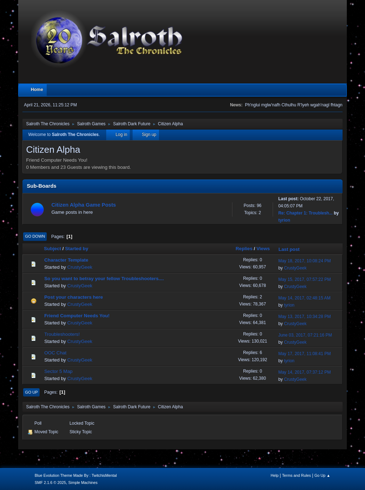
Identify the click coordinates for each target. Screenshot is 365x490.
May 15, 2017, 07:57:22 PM (304, 279)
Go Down (35, 236)
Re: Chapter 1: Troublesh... (305, 213)
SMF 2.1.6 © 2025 (50, 482)
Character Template (66, 260)
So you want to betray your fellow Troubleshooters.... (104, 278)
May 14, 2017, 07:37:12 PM (304, 372)
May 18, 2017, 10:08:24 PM (304, 260)
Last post (292, 249)
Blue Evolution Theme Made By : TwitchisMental (76, 475)
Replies (244, 248)
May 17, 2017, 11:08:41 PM (304, 353)
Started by (76, 248)
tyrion (284, 220)
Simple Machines (83, 482)
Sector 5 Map (58, 371)
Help (274, 475)
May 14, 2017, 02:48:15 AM (304, 297)
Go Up (31, 392)
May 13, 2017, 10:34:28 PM (304, 316)
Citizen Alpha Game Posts (83, 205)
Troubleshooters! (62, 334)
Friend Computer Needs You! (76, 315)
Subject (52, 248)
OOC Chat (55, 352)
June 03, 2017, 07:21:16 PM (305, 335)
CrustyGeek (79, 267)
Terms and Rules (296, 475)
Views (263, 248)
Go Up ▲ (322, 475)
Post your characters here (73, 297)
